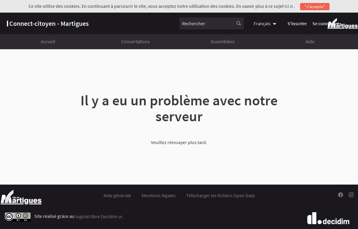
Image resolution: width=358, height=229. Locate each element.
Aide (309, 41)
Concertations (135, 41)
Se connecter (325, 23)
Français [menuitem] (262, 23)
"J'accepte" (315, 6)
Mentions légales (159, 195)
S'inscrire (297, 23)
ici (289, 6)
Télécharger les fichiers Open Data (220, 195)
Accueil (48, 41)
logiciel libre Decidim (98, 216)
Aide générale (117, 195)
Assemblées (223, 41)
